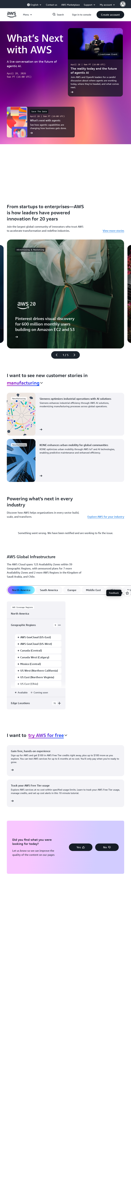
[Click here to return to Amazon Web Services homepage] (11, 16)
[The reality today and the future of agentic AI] (95, 62)
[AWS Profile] (123, 4)
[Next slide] (76, 355)
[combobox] (25, 383)
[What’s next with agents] (41, 122)
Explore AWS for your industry (106, 516)
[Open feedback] (127, 593)
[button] (110, 14)
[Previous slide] (55, 355)
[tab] (21, 590)
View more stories (113, 230)
